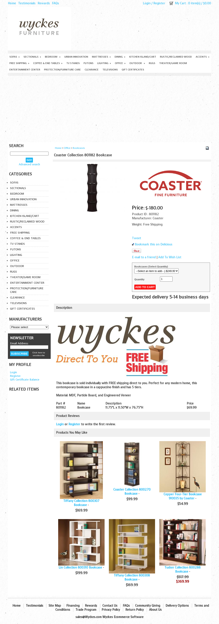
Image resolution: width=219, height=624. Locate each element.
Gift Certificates (133, 69)
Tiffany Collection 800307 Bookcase (81, 503)
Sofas (14, 56)
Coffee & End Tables (47, 63)
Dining (120, 56)
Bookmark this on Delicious (153, 244)
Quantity (139, 279)
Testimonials (27, 3)
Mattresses (101, 56)
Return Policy (134, 610)
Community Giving (147, 606)
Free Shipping (19, 63)
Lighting (104, 63)
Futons (88, 63)
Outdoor (137, 63)
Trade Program (85, 610)
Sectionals (32, 56)
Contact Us (109, 606)
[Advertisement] (109, 108)
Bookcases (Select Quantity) (151, 266)
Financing (73, 606)
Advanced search (29, 164)
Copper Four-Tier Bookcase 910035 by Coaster (183, 496)
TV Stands (73, 63)
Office (120, 63)
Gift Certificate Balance (24, 379)
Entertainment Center (24, 69)
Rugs (152, 63)
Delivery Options (177, 606)
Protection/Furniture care (62, 69)
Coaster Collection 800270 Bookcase (132, 492)
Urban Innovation (76, 56)
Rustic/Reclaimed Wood (176, 56)
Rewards (44, 3)
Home (12, 3)
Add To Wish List (169, 257)
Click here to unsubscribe (38, 354)
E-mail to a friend (144, 257)
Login (147, 3)
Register (159, 3)
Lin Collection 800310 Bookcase (80, 568)
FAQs (55, 3)
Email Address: (19, 343)
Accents (202, 56)
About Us (155, 610)
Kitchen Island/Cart (142, 56)
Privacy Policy (111, 610)
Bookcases (79, 148)
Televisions (110, 69)
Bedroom (53, 56)
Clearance (92, 69)
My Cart (180, 3)
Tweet (136, 238)
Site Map (55, 606)
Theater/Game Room (173, 63)
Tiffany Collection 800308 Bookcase (132, 577)
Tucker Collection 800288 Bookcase (182, 570)
